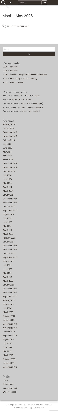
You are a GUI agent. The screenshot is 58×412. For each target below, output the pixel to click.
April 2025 (7, 156)
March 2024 (8, 191)
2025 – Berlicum (10, 71)
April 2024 (7, 187)
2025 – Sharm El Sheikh (13, 82)
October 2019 (9, 332)
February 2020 (9, 316)
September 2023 (10, 210)
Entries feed (8, 384)
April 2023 (7, 230)
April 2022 (7, 277)
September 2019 (10, 336)
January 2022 (8, 285)
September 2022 (10, 257)
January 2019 (8, 363)
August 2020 (8, 304)
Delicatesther (38, 407)
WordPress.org (9, 392)
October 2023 (9, 206)
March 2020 (8, 312)
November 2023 (10, 203)
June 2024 (7, 179)
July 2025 (7, 144)
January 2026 (8, 128)
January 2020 (8, 320)
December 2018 (10, 367)
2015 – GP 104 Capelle (30, 95)
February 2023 (9, 238)
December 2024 (10, 163)
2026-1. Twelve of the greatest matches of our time (25, 74)
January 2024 (8, 195)
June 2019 (7, 347)
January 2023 (8, 242)
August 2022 (8, 261)
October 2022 (9, 253)
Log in (5, 380)
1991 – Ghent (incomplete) (31, 103)
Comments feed (10, 388)
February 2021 (9, 300)
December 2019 (10, 324)
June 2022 (7, 269)
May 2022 (7, 273)
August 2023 (8, 214)
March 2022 (8, 281)
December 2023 (10, 199)
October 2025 (9, 140)
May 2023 (7, 226)
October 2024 (9, 171)
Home (17, 9)
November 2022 (10, 249)
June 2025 (7, 148)
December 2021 (10, 289)
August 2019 (8, 339)
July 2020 (7, 308)
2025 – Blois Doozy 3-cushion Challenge (20, 78)
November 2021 (10, 292)
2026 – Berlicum (10, 67)
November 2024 (10, 167)
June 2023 (7, 222)
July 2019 (7, 343)
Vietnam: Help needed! (30, 111)
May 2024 (7, 183)
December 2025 (10, 132)
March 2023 (8, 234)
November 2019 (10, 328)
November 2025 (10, 136)
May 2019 (7, 351)
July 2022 (7, 265)
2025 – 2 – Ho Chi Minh (17, 26)
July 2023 (7, 218)
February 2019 (9, 359)
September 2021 (10, 296)
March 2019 (8, 355)
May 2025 (7, 152)
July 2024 (7, 175)
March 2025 (8, 160)
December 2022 (10, 246)
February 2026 (9, 124)
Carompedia (12, 404)
